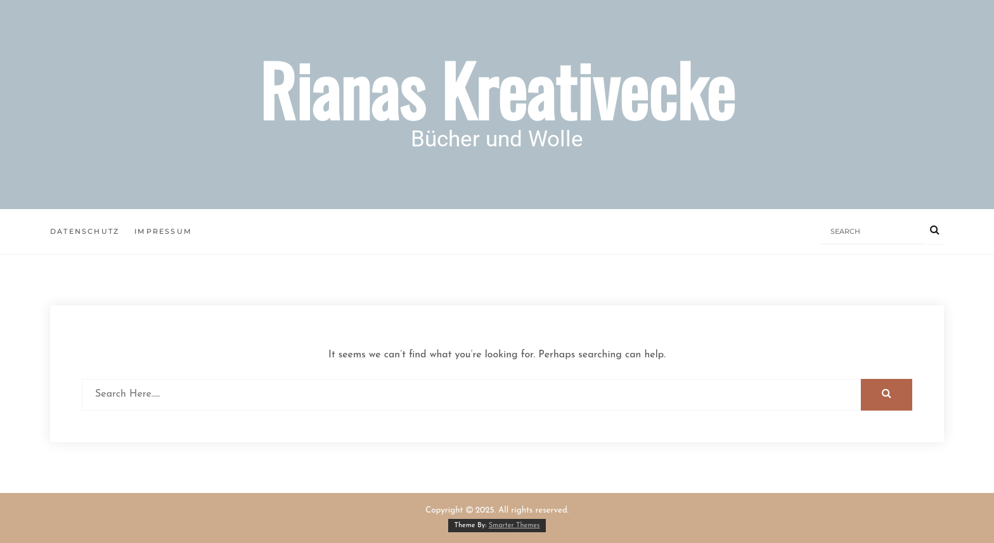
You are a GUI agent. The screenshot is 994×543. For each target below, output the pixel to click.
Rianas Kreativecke (497, 89)
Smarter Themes (514, 525)
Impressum (163, 231)
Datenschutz (84, 231)
